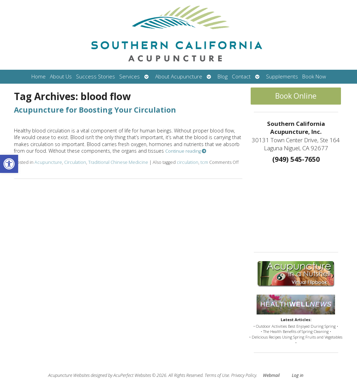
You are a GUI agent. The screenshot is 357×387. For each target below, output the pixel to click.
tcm (204, 162)
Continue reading (185, 151)
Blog (223, 76)
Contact (241, 76)
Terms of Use (217, 375)
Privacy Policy (243, 375)
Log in (297, 375)
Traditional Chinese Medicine (118, 162)
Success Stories (95, 76)
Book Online (296, 96)
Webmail (271, 375)
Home (38, 76)
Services (129, 76)
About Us (61, 76)
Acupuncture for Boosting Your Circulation (95, 110)
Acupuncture (48, 162)
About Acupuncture (178, 76)
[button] (9, 164)
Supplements (282, 76)
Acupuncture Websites (69, 375)
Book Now (314, 76)
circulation (187, 162)
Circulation (75, 162)
